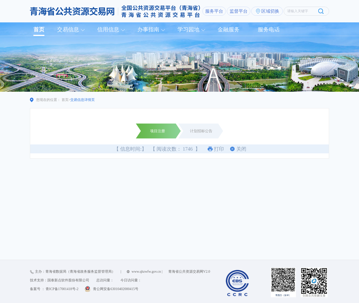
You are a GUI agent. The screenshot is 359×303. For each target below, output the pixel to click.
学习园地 (188, 29)
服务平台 (214, 11)
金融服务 (229, 29)
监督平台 (239, 11)
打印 (219, 149)
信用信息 (108, 29)
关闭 (241, 149)
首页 (38, 29)
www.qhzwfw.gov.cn (146, 271)
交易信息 (68, 29)
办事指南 (148, 29)
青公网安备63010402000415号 (115, 289)
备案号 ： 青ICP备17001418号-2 (54, 289)
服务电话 (269, 29)
